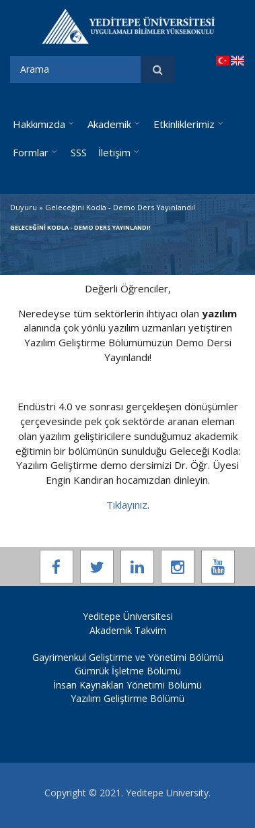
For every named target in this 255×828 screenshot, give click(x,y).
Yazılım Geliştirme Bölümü (127, 698)
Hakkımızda (39, 124)
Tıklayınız (126, 504)
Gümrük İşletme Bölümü (128, 670)
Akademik (109, 124)
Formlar (30, 152)
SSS (79, 152)
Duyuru (23, 207)
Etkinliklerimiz (184, 124)
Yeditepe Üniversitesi (128, 616)
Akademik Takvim (127, 630)
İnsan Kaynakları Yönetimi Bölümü (127, 684)
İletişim (114, 152)
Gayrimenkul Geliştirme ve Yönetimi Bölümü (127, 657)
